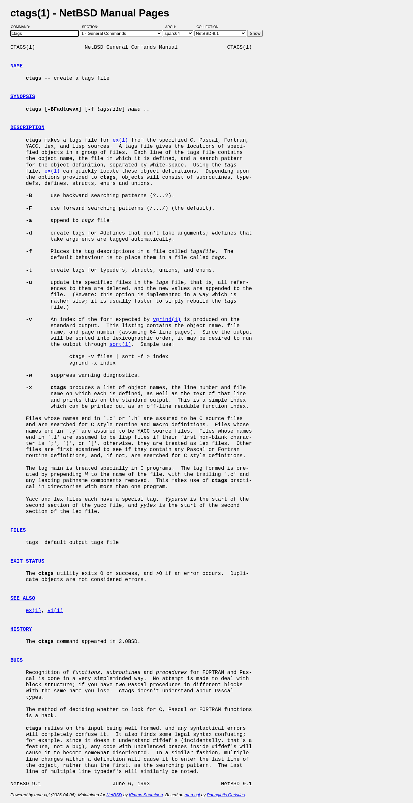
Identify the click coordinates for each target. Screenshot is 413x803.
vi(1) (55, 610)
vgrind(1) (167, 319)
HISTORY (21, 629)
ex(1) (120, 140)
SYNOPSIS (22, 96)
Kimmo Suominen (146, 794)
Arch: (173, 27)
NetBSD (114, 794)
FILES (18, 530)
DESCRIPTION (27, 127)
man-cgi (192, 794)
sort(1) (120, 344)
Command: (22, 27)
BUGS (16, 660)
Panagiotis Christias (226, 794)
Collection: (207, 27)
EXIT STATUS (27, 561)
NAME (16, 66)
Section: (91, 27)
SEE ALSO (22, 598)
